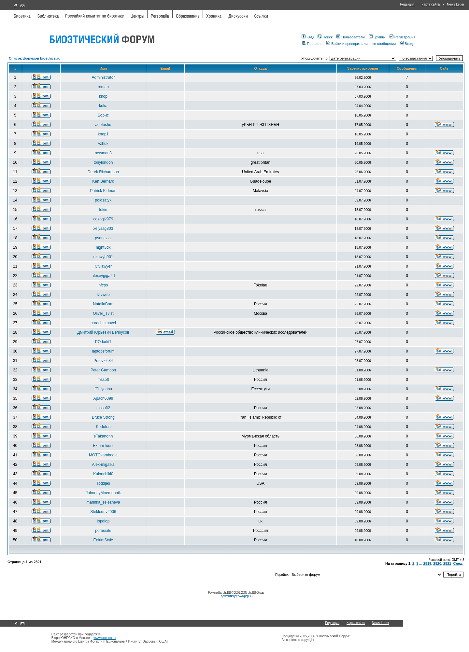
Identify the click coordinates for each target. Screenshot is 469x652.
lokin (103, 209)
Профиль (312, 44)
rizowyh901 (103, 257)
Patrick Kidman (103, 190)
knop (103, 96)
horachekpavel (103, 323)
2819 (427, 563)
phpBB (226, 592)
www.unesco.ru (104, 638)
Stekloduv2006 (103, 511)
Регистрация (402, 37)
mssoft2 (103, 408)
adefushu (103, 124)
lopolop (103, 521)
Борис (103, 115)
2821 (447, 563)
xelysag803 (103, 228)
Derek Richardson (103, 172)
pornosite (103, 530)
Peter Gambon (103, 370)
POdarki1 (103, 342)
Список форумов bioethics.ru (34, 58)
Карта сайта (431, 4)
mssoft (103, 379)
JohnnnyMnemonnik (103, 493)
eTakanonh (103, 436)
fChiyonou (103, 389)
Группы (377, 37)
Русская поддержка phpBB (236, 596)
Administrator (103, 77)
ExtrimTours (103, 445)
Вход (406, 44)
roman (103, 87)
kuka (103, 106)
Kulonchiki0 (103, 474)
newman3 (103, 153)
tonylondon (103, 162)
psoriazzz (103, 238)
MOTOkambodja (103, 455)
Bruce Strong (103, 417)
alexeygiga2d (103, 275)
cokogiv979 (103, 219)
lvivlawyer (103, 266)
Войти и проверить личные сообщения (361, 44)
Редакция (407, 4)
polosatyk (103, 200)
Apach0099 (103, 398)
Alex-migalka (103, 464)
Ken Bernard (103, 181)
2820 (437, 563)
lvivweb (103, 294)
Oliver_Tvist (103, 313)
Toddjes (103, 483)
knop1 (103, 134)
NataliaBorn (103, 304)
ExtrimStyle (103, 540)
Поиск (325, 37)
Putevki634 (103, 360)
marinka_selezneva (103, 502)
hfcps (103, 285)
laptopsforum (103, 351)
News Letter (455, 4)
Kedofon (103, 426)
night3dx (103, 247)
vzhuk (103, 143)
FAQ (308, 37)
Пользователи (350, 37)
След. (458, 563)
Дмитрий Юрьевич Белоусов (103, 332)
